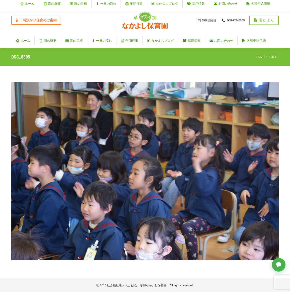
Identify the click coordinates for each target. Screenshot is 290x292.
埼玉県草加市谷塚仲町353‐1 (259, 3)
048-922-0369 (233, 20)
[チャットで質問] (278, 265)
